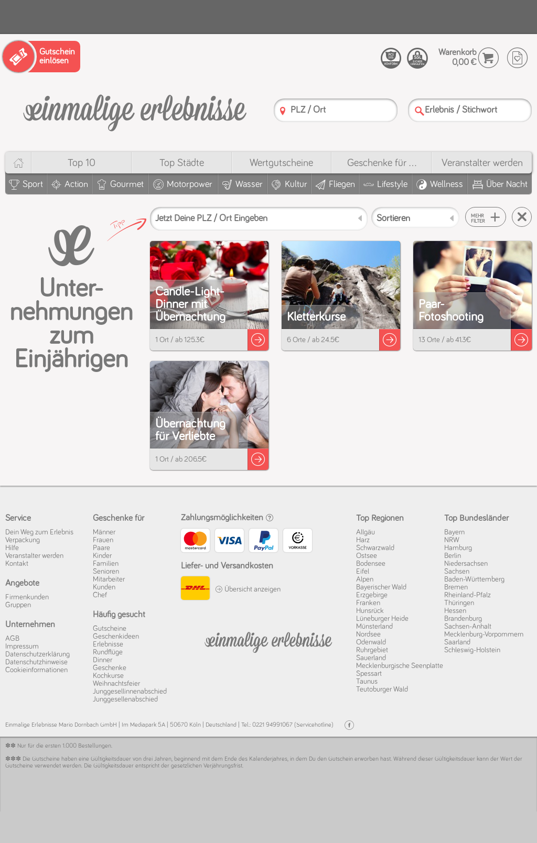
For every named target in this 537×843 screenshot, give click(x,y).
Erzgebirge (372, 595)
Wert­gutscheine (281, 163)
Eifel (362, 571)
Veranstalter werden (482, 163)
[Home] (18, 162)
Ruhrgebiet (372, 650)
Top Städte (181, 163)
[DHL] (195, 589)
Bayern (454, 532)
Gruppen (18, 605)
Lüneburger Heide (382, 618)
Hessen (455, 611)
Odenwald (371, 642)
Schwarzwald (375, 548)
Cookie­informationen (36, 670)
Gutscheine (109, 628)
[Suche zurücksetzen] (522, 217)
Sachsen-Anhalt (467, 626)
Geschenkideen (116, 636)
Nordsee (368, 634)
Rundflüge (108, 652)
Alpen (364, 579)
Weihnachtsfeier (116, 683)
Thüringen (459, 603)
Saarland (457, 642)
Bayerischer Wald (381, 587)
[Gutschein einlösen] (41, 56)
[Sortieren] (415, 217)
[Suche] (419, 111)
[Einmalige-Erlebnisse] (134, 109)
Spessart (369, 673)
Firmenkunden (27, 597)
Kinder (102, 556)
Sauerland (371, 658)
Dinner (102, 660)
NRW (451, 540)
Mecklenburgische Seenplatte (399, 666)
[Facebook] (349, 725)
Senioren (106, 571)
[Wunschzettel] (517, 58)
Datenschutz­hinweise (36, 662)
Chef (100, 595)
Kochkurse (108, 676)
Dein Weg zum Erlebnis (39, 532)
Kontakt (16, 563)
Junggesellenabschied (125, 699)
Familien (106, 563)
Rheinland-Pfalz (467, 595)
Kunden (104, 587)
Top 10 (81, 163)
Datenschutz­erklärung (37, 654)
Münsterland (374, 626)
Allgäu (365, 532)
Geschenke (109, 668)
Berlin (452, 556)
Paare (101, 548)
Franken (368, 603)
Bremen (456, 587)
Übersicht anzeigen (248, 589)
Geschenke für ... (381, 163)
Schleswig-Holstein (472, 650)
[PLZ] (282, 111)
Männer (104, 532)
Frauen (103, 540)
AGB (12, 638)
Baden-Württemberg (474, 579)
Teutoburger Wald (382, 689)
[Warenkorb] (488, 58)
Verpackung (22, 540)
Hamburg (458, 548)
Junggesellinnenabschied (130, 691)
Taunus (367, 681)
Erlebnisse (108, 644)
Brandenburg (463, 618)
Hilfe (12, 548)
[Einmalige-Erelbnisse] (269, 640)
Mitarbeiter (109, 579)
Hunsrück (370, 611)
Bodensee (370, 563)
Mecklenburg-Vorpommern (483, 634)
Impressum (22, 646)
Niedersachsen (466, 563)
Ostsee (366, 556)
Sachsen (456, 571)
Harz (363, 540)
